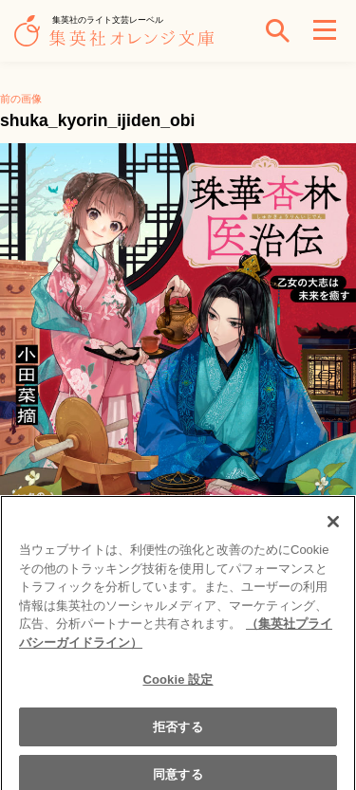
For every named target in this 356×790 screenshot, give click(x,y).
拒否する (178, 731)
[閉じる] (333, 526)
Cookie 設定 (177, 684)
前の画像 (21, 98)
